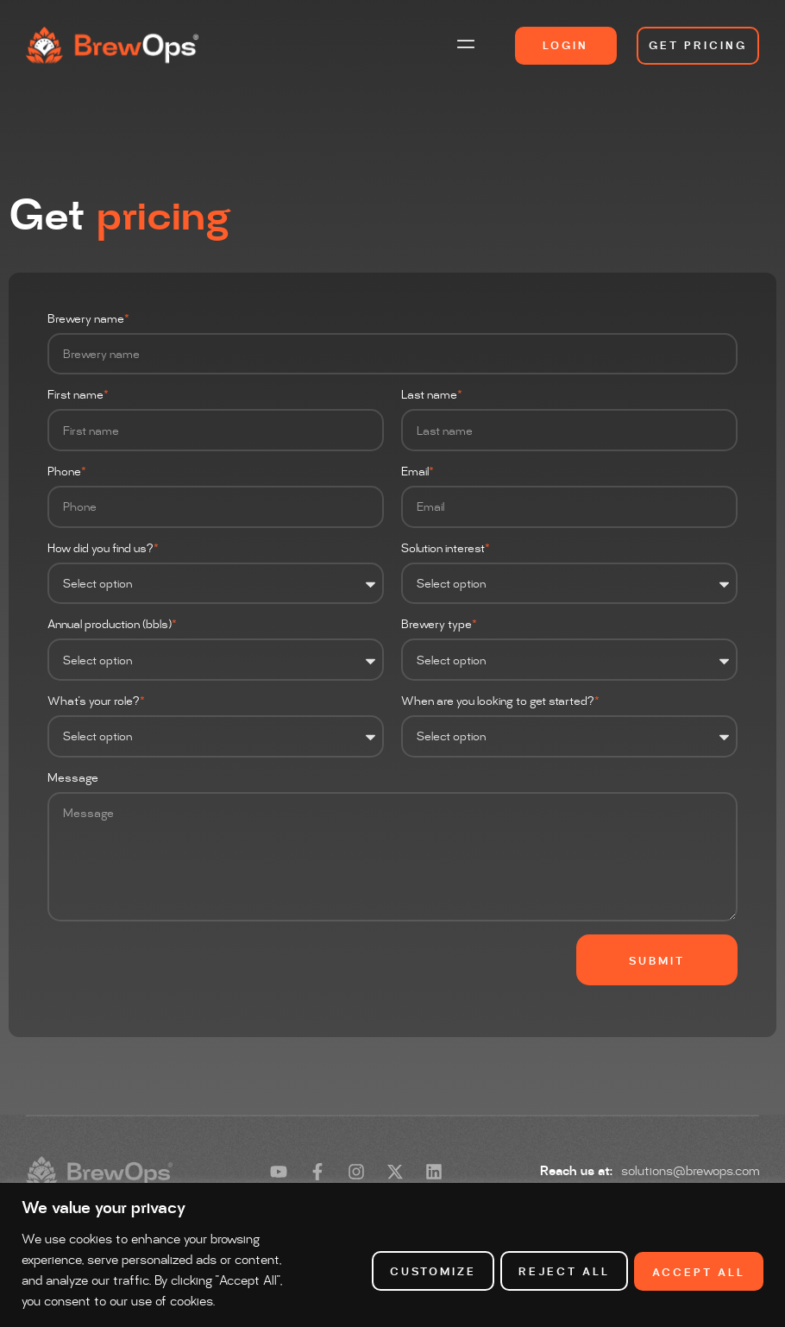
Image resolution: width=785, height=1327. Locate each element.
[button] (466, 45)
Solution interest (446, 549)
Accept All (697, 1261)
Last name (432, 395)
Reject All (560, 1261)
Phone (67, 472)
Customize (425, 1261)
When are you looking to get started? (500, 702)
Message (72, 778)
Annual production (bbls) (112, 625)
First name (78, 395)
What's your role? (96, 702)
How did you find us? (103, 549)
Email (418, 472)
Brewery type (439, 625)
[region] (392, 1244)
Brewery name (88, 319)
